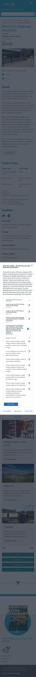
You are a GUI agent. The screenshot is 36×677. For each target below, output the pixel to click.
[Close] (32, 266)
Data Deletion (7, 411)
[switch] (28, 305)
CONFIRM (11, 404)
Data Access (18, 411)
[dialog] (18, 338)
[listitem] (18, 300)
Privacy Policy (29, 411)
